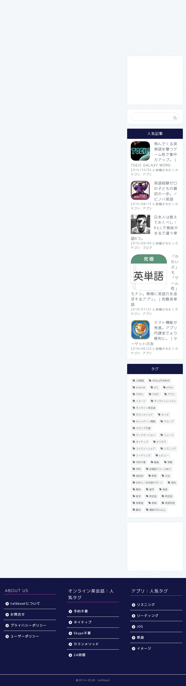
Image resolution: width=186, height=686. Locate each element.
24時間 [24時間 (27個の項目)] (140, 380)
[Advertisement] (155, 80)
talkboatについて (25, 603)
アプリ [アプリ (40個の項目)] (171, 394)
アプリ (147, 174)
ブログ (147, 248)
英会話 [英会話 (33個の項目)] (152, 496)
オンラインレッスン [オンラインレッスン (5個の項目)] (165, 401)
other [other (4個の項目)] (169, 387)
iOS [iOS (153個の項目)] (156, 387)
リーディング (148, 615)
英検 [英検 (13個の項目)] (154, 503)
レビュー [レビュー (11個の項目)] (164, 455)
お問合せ (17, 614)
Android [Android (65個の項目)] (140, 387)
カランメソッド (86, 644)
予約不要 (81, 611)
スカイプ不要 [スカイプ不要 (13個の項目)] (143, 428)
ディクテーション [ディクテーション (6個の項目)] (145, 435)
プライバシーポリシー (28, 625)
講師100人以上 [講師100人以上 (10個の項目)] (157, 509)
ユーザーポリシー (24, 636)
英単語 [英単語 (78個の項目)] (139, 503)
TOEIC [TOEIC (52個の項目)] (155, 394)
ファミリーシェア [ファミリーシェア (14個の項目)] (145, 448)
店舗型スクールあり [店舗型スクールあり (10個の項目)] (160, 469)
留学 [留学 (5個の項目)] (151, 489)
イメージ (144, 648)
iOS (140, 626)
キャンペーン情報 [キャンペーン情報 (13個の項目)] (145, 421)
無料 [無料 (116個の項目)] (138, 489)
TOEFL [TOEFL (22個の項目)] (140, 394)
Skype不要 (82, 633)
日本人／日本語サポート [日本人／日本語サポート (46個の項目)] (149, 482)
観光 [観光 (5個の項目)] (138, 509)
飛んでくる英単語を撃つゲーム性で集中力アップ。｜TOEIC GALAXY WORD (154, 154)
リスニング (146, 604)
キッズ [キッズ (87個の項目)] (165, 414)
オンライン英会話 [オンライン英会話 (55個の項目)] (145, 408)
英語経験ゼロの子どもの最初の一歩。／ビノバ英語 (165, 191)
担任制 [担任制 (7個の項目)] (139, 475)
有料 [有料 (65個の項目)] (173, 482)
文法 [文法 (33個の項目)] (167, 475)
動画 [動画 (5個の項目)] (156, 462)
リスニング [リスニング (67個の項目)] (170, 448)
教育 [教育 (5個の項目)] (154, 475)
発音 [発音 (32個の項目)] (165, 489)
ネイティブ (83, 622)
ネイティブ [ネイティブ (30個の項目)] (142, 441)
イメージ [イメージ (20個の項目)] (141, 401)
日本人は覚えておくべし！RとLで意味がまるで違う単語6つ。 (154, 228)
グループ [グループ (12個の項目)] (168, 421)
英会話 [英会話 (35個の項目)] (168, 496)
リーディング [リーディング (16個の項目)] (143, 455)
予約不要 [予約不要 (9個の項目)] (141, 462)
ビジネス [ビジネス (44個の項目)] (161, 441)
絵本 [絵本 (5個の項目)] (138, 496)
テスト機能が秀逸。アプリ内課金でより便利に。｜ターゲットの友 (154, 333)
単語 (140, 637)
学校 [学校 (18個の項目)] (138, 469)
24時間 (80, 655)
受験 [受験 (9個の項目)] (169, 462)
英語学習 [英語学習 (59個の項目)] (170, 503)
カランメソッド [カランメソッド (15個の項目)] (144, 414)
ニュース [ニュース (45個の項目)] (168, 435)
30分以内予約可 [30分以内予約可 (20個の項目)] (161, 380)
